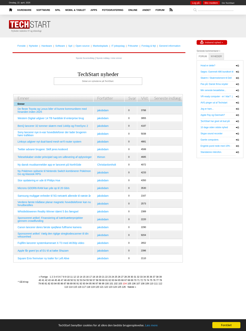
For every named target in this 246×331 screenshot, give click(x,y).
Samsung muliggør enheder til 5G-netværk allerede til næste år (54, 195)
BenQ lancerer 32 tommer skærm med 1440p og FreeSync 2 (53, 125)
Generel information (169, 45)
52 (78, 280)
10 (68, 277)
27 (122, 277)
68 (129, 280)
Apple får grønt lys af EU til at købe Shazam (43, 250)
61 (106, 280)
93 (84, 283)
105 (129, 283)
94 (87, 283)
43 (49, 280)
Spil (70, 45)
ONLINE (132, 10)
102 (116, 283)
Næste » (131, 287)
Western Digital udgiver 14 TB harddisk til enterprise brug (51, 118)
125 (119, 287)
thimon (101, 156)
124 (115, 287)
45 (55, 280)
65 (119, 280)
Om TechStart (228, 3)
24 (112, 277)
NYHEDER (216, 56)
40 (40, 280)
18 (93, 277)
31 (135, 277)
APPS (94, 10)
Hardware (46, 45)
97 (96, 283)
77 (157, 280)
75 (151, 280)
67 (125, 280)
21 (103, 277)
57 (94, 280)
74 (148, 280)
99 (103, 283)
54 (84, 280)
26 (119, 277)
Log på (196, 2)
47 (62, 280)
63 (113, 280)
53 (81, 280)
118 (88, 287)
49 (68, 280)
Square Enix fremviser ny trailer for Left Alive (43, 258)
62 (110, 280)
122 (106, 287)
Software (60, 45)
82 (49, 283)
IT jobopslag (118, 45)
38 (157, 277)
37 (154, 277)
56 (90, 280)
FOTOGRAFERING (112, 10)
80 (43, 283)
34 (144, 277)
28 (125, 277)
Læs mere (151, 325)
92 (81, 283)
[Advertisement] (129, 26)
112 (160, 283)
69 (132, 280)
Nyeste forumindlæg (85, 58)
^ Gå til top (23, 282)
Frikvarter (133, 45)
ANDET (146, 10)
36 (151, 277)
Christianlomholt (106, 164)
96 (93, 283)
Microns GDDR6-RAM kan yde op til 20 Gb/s (43, 188)
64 (116, 280)
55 (87, 280)
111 (156, 283)
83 (52, 283)
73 (144, 280)
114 (71, 287)
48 (65, 280)
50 (71, 280)
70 (135, 280)
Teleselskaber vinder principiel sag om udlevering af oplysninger (55, 156)
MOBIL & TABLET (75, 10)
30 (132, 277)
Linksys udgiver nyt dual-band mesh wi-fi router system (49, 141)
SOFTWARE (43, 10)
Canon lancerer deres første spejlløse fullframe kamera (50, 227)
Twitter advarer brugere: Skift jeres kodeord (43, 149)
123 (110, 287)
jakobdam (103, 110)
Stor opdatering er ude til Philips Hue (39, 180)
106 (134, 283)
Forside (21, 45)
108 (142, 283)
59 (100, 280)
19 (97, 277)
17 (90, 277)
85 (58, 283)
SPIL (57, 10)
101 (111, 283)
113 (66, 287)
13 (78, 277)
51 (75, 280)
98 (100, 283)
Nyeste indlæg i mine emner (109, 58)
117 (84, 287)
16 (87, 277)
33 (141, 277)
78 (160, 280)
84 (55, 283)
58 (97, 280)
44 (52, 280)
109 (147, 283)
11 (71, 277)
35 (147, 277)
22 (106, 277)
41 (43, 280)
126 (124, 287)
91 (78, 283)
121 (101, 287)
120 (97, 287)
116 (79, 287)
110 (151, 283)
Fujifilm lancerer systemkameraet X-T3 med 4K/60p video (51, 242)
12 (74, 277)
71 (138, 280)
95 (90, 283)
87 (65, 283)
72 (141, 280)
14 (81, 277)
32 (138, 277)
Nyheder (33, 45)
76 (154, 280)
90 (74, 283)
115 (75, 287)
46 (59, 280)
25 (116, 277)
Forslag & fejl (148, 45)
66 (122, 280)
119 (93, 287)
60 (103, 280)
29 (128, 277)
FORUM (160, 10)
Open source (82, 45)
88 (68, 283)
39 (160, 277)
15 (84, 277)
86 (62, 283)
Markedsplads (100, 45)
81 (46, 283)
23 (109, 277)
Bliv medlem (211, 2)
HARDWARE (24, 10)
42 (46, 280)
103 (120, 283)
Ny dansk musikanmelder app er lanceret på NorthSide (49, 164)
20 (100, 277)
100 (107, 283)
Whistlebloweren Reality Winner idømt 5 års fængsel (48, 211)
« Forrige (44, 277)
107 (138, 283)
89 (71, 283)
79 (39, 283)
